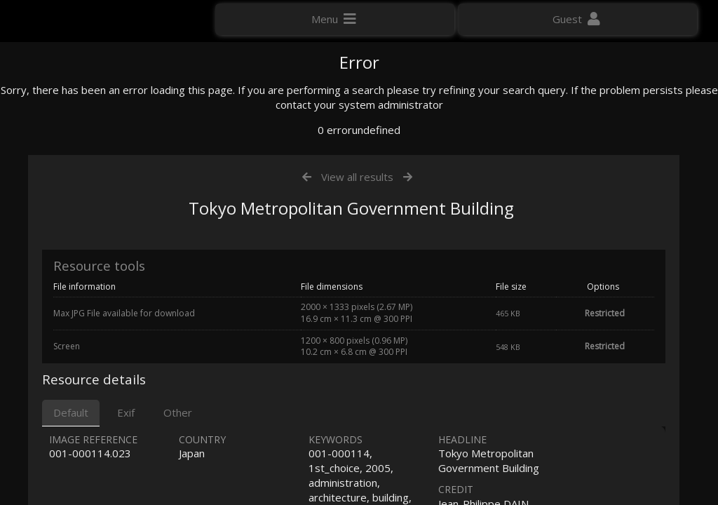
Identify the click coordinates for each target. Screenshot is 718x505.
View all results (357, 321)
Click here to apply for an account (90, 252)
